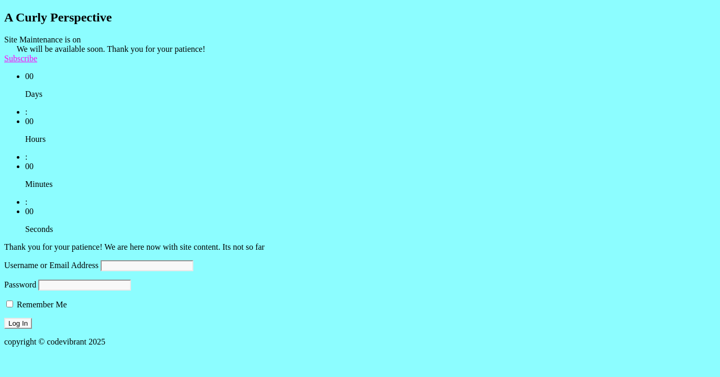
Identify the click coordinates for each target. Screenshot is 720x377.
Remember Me (36, 304)
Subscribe (20, 58)
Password (20, 284)
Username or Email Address (51, 265)
